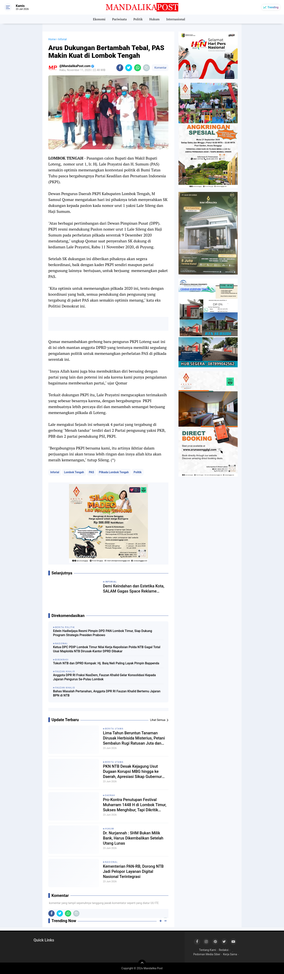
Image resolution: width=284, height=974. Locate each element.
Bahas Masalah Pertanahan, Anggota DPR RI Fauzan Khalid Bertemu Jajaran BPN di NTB (106, 693)
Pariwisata (119, 19)
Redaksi (223, 950)
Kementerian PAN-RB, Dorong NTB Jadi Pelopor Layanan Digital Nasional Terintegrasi (133, 871)
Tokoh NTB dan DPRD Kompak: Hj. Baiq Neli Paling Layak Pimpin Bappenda (106, 663)
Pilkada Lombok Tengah (114, 472)
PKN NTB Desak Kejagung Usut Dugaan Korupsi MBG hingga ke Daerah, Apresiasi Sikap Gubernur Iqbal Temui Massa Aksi (132, 771)
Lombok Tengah (74, 472)
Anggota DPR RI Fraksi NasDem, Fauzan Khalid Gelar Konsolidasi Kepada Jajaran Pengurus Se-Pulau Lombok (104, 677)
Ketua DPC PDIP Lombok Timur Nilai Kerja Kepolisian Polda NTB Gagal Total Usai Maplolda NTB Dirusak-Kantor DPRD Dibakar (106, 649)
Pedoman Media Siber (206, 954)
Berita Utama (114, 729)
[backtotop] (142, 963)
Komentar (160, 67)
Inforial (54, 472)
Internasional (175, 19)
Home (52, 39)
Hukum (154, 19)
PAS (91, 472)
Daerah (110, 795)
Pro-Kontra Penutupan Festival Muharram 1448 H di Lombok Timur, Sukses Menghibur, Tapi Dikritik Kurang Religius (134, 804)
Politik (138, 19)
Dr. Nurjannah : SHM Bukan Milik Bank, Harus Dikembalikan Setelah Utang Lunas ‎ (133, 838)
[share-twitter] (128, 67)
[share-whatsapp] (137, 67)
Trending (272, 7)
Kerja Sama (230, 954)
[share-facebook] (119, 67)
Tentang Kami (207, 950)
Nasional (111, 862)
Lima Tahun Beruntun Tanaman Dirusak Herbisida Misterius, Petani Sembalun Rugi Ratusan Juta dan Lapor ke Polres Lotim (134, 738)
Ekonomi (99, 19)
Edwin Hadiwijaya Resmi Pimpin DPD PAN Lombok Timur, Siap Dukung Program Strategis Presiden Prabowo (102, 633)
